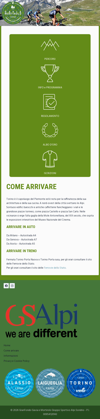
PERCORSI (50, 59)
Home (7, 345)
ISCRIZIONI (50, 173)
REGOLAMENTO (50, 116)
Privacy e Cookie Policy (16, 361)
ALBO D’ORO (50, 145)
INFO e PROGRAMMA (50, 88)
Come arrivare (11, 351)
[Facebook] (6, 285)
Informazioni (11, 356)
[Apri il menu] (95, 13)
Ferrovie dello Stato (55, 268)
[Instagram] (12, 285)
